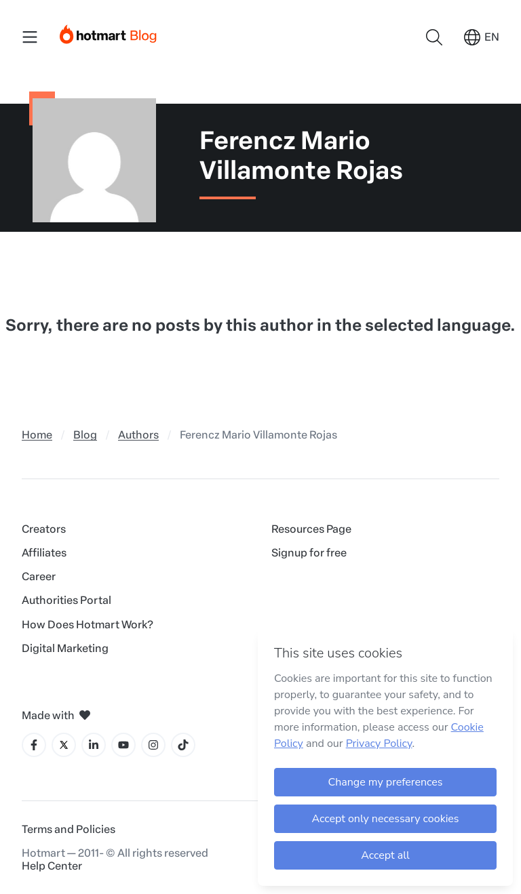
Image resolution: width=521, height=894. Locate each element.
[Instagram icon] (153, 745)
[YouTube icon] (123, 745)
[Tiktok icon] (183, 745)
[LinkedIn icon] (93, 745)
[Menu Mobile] (30, 37)
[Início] (108, 31)
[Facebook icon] (34, 745)
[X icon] (64, 745)
